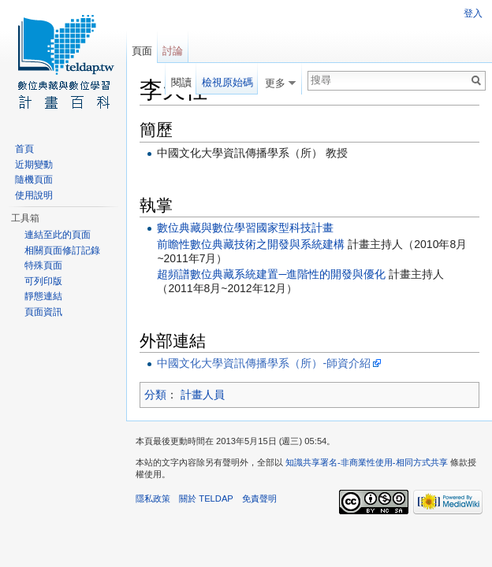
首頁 (24, 148)
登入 (473, 13)
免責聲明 (259, 498)
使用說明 (34, 195)
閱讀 (181, 82)
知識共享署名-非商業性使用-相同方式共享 (366, 462)
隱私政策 (153, 498)
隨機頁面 (34, 179)
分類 (155, 394)
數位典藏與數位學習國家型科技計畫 (245, 227)
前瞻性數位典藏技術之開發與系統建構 (251, 244)
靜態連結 (43, 296)
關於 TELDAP (206, 498)
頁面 (142, 51)
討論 (172, 51)
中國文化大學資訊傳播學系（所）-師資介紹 (264, 363)
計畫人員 (203, 394)
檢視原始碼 (227, 82)
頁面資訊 (43, 311)
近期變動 (34, 164)
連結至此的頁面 (57, 234)
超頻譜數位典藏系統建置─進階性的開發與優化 (271, 274)
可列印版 (43, 281)
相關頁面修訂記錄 (62, 250)
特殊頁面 (43, 265)
